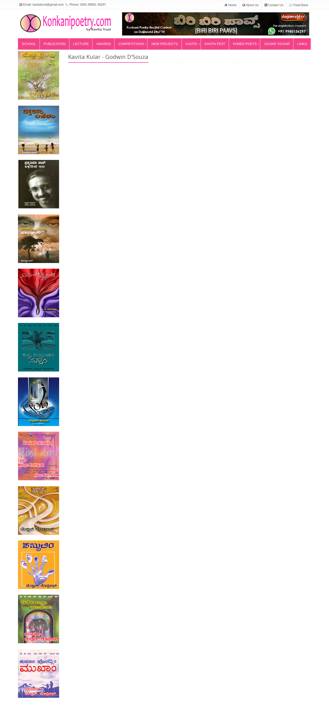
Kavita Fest (215, 44)
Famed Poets (245, 44)
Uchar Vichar (277, 44)
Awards (103, 44)
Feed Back (298, 5)
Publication (55, 44)
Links (302, 44)
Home (230, 5)
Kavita (191, 44)
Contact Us (274, 5)
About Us (250, 5)
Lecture (81, 44)
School (29, 44)
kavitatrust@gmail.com (48, 4)
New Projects (164, 44)
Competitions (131, 44)
